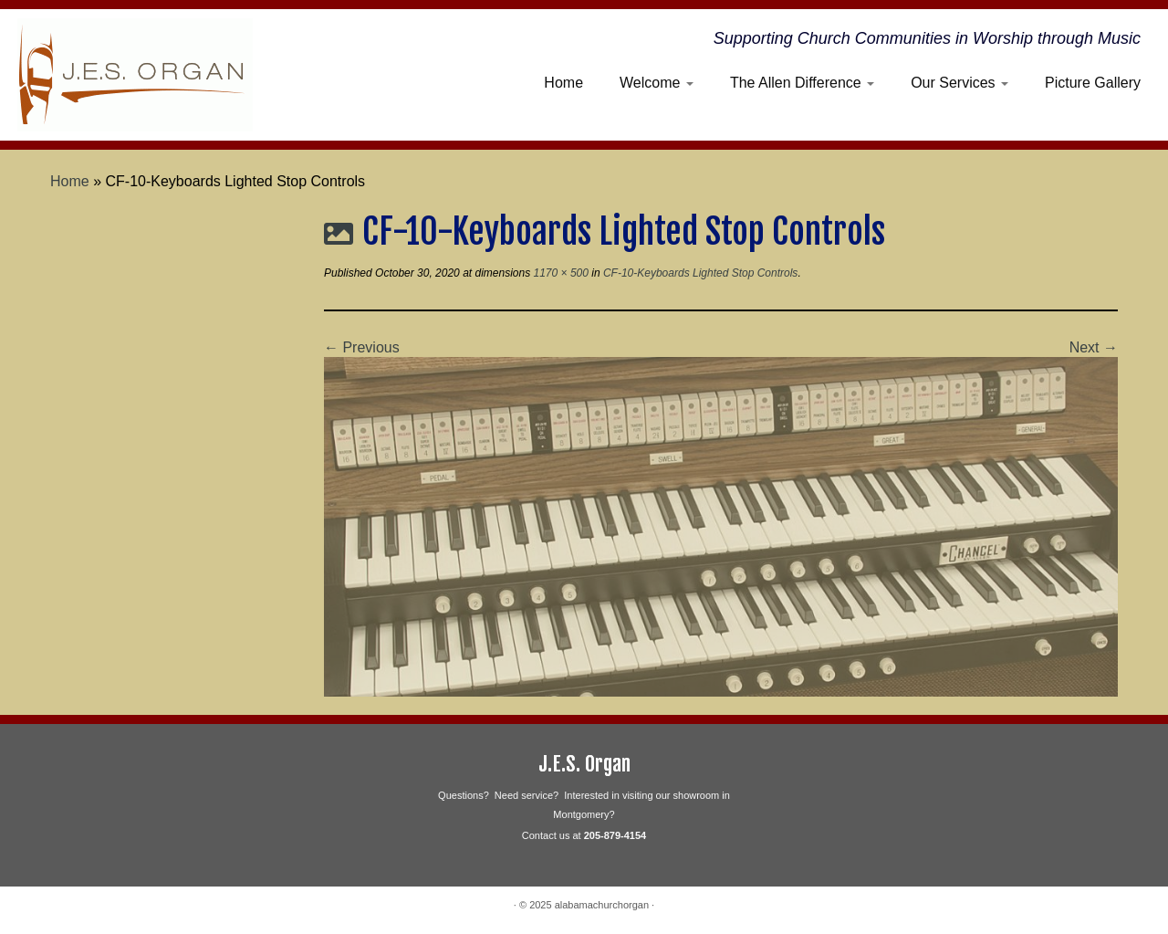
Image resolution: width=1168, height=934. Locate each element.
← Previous (362, 347)
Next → (1093, 347)
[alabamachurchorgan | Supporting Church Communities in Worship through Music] (134, 74)
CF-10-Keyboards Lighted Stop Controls (699, 273)
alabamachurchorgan (602, 904)
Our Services (959, 82)
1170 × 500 (559, 273)
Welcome (657, 82)
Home (563, 82)
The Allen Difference (802, 82)
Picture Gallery (1093, 82)
